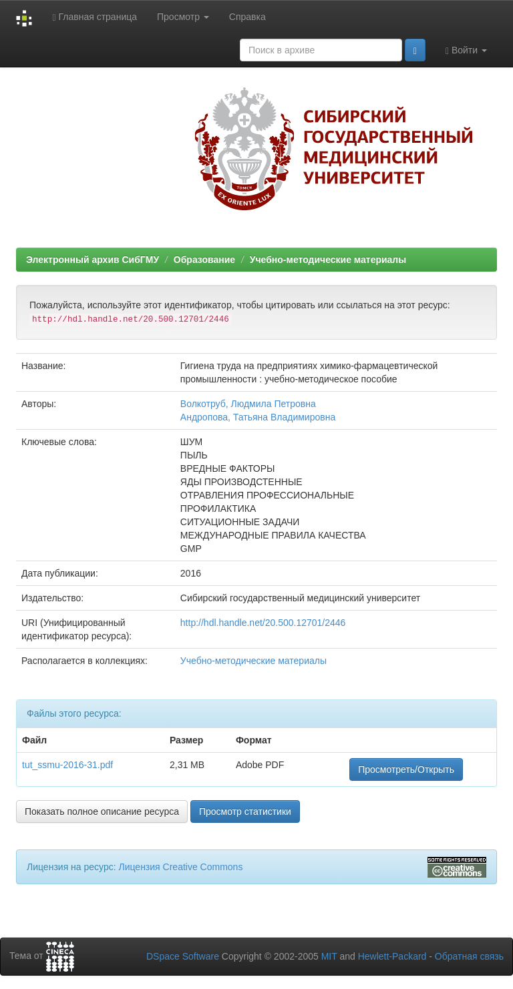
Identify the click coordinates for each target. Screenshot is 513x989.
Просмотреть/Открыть (406, 769)
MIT (329, 956)
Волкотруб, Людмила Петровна (248, 403)
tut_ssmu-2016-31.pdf (67, 764)
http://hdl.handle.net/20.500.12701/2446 (263, 622)
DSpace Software (182, 956)
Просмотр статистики (245, 811)
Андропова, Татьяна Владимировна (257, 417)
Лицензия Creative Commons (180, 867)
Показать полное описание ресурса (102, 811)
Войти (466, 50)
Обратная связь (469, 956)
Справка (247, 16)
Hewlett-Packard (392, 956)
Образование (204, 259)
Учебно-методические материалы (328, 259)
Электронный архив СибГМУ (92, 259)
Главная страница (94, 17)
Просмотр (183, 16)
